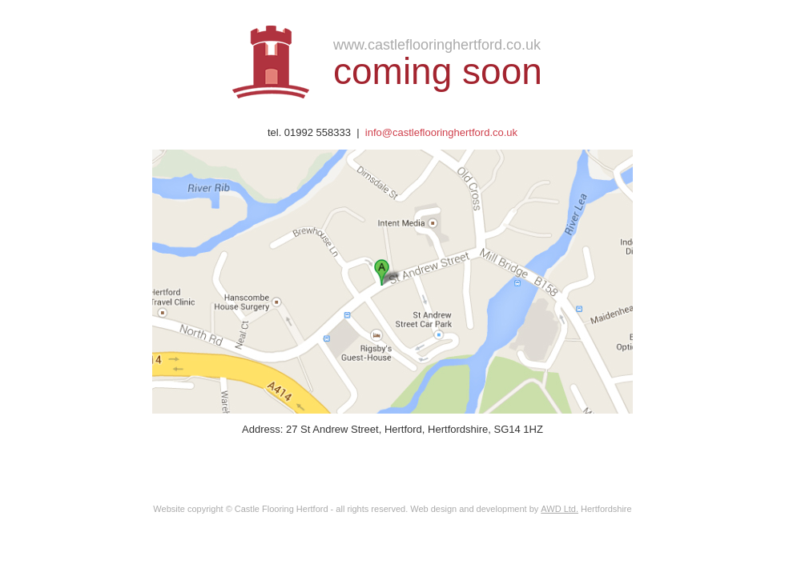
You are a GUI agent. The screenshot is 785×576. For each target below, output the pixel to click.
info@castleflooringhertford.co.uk (441, 132)
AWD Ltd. (559, 509)
